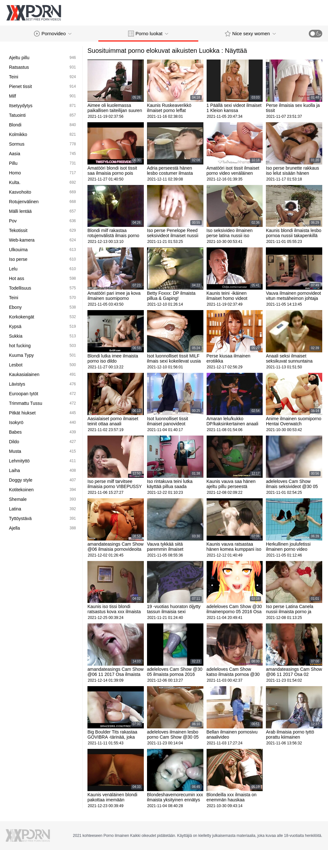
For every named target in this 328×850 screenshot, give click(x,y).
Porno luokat (148, 33)
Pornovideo (52, 33)
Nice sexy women (250, 33)
